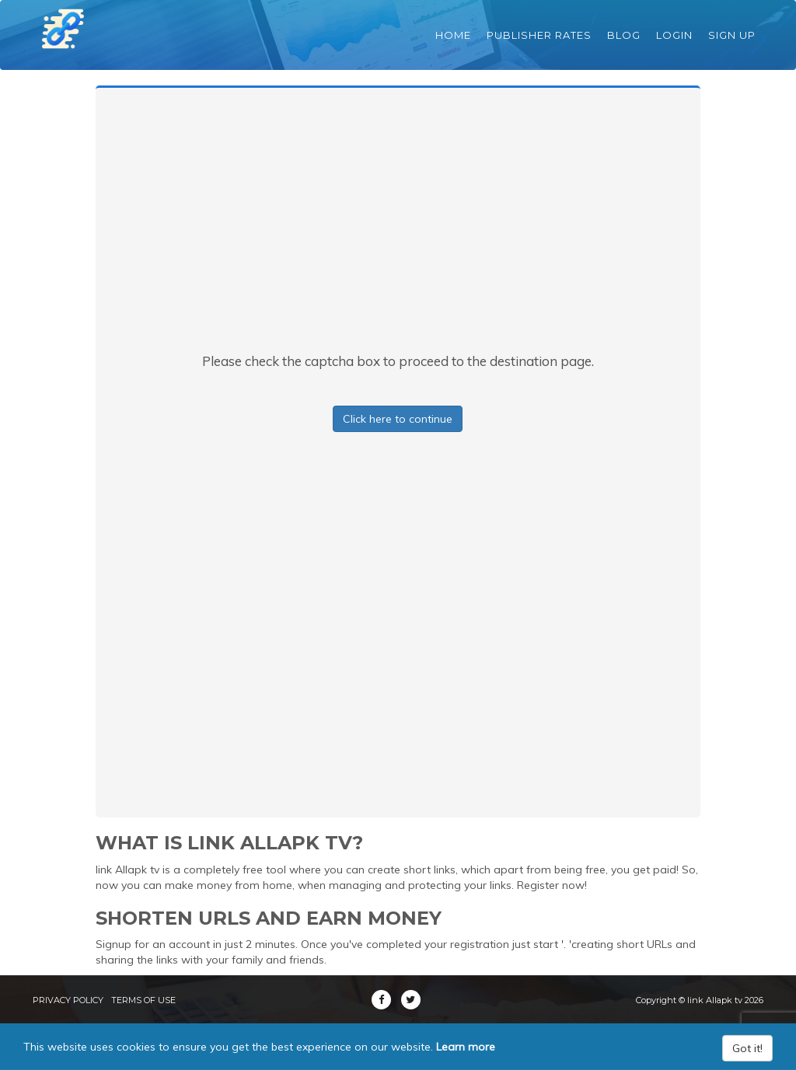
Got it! (747, 1048)
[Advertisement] (398, 235)
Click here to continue (397, 419)
